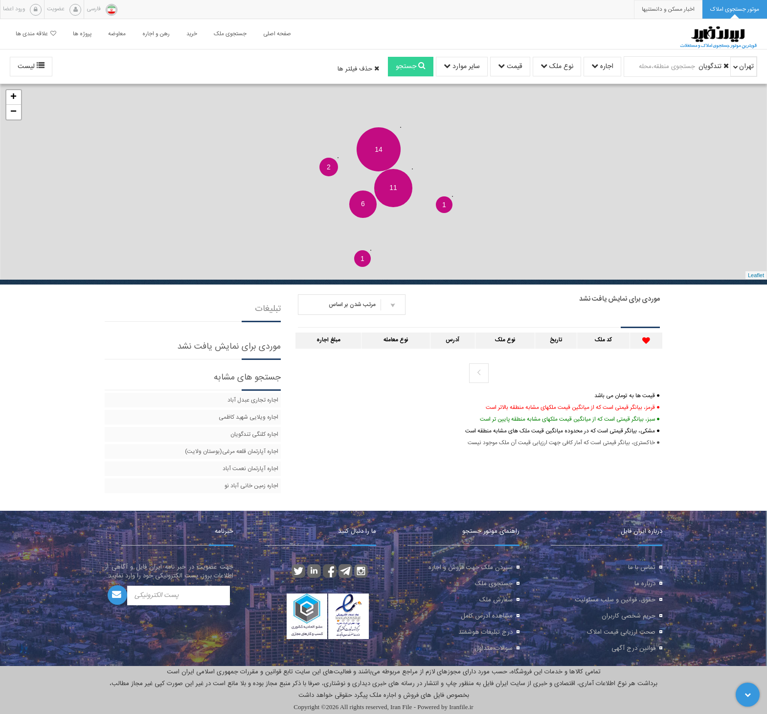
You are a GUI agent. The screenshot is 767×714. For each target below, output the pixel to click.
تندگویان (714, 66)
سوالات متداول (493, 648)
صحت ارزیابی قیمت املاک (621, 632)
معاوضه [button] (117, 34)
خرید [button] (191, 34)
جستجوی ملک (494, 583)
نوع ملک (557, 66)
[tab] (734, 9)
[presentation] (668, 9)
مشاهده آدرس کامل (487, 616)
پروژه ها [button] (82, 34)
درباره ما (644, 583)
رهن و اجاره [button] (156, 34)
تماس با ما (641, 567)
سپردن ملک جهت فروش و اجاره (471, 567)
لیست (31, 66)
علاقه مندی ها (36, 34)
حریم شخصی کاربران (628, 616)
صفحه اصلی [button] (277, 34)
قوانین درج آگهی (633, 648)
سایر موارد (462, 66)
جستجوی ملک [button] (230, 34)
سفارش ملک (496, 600)
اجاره (602, 66)
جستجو (411, 66)
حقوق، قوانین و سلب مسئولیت (615, 600)
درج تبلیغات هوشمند (485, 632)
